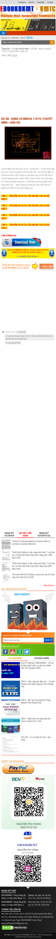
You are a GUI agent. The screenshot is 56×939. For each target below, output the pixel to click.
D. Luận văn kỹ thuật (20, 48)
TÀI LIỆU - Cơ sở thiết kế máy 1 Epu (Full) (36, 738)
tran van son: (34, 902)
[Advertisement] (28, 86)
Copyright (40, 2)
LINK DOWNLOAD (8, 235)
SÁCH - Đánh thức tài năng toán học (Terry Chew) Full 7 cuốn (36, 719)
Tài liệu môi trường (34, 937)
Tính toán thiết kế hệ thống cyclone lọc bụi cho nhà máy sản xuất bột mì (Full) (33, 575)
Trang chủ (5, 48)
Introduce (22, 2)
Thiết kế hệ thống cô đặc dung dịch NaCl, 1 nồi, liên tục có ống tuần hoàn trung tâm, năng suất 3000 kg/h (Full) (33, 566)
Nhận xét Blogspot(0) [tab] (44, 534)
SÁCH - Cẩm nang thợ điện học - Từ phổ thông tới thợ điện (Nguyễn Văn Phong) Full (38, 684)
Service (31, 2)
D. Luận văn (21, 332)
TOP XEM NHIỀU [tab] (15, 658)
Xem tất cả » (49, 585)
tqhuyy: (31, 895)
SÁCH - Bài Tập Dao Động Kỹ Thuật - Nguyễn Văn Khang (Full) (36, 701)
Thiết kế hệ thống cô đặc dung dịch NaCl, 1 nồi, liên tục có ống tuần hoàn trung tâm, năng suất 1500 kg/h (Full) (33, 555)
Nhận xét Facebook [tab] (9, 534)
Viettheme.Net (20, 937)
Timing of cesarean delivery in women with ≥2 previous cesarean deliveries (31, 542)
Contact (50, 2)
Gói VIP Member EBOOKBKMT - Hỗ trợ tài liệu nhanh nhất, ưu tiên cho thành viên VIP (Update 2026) (37, 665)
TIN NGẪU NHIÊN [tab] (41, 658)
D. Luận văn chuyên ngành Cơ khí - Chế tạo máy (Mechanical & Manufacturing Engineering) (29, 337)
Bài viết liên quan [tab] (25, 534)
